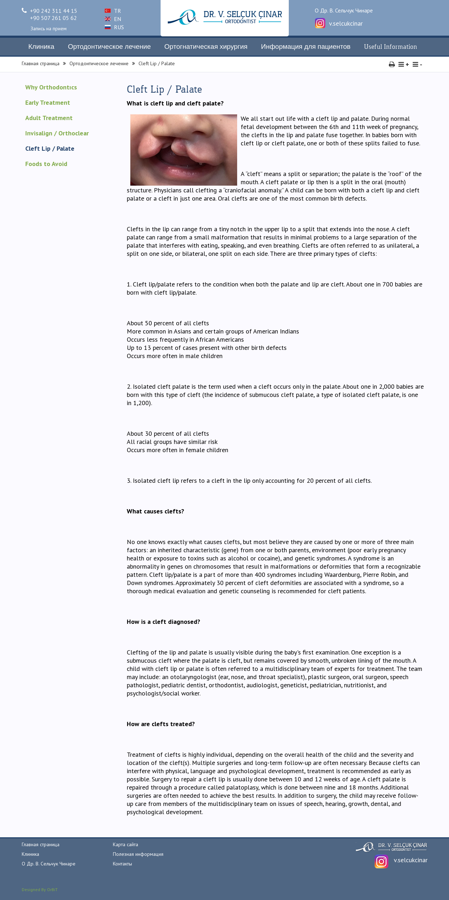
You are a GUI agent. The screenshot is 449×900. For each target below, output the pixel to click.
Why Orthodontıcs (51, 87)
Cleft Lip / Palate (157, 63)
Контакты (122, 863)
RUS (114, 27)
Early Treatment (47, 102)
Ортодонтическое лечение (109, 47)
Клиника (41, 47)
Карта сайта (125, 844)
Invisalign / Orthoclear (57, 133)
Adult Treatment (49, 118)
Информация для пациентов (305, 47)
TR (113, 10)
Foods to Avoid (46, 164)
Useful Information (390, 47)
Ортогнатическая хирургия (206, 47)
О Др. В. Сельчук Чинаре (344, 10)
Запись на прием (49, 28)
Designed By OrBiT (40, 889)
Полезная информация (138, 854)
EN (113, 18)
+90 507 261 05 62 (53, 17)
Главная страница (40, 63)
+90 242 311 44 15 (49, 10)
